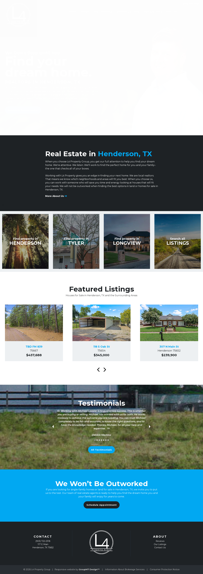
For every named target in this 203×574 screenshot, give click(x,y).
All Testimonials (101, 449)
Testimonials (96, 12)
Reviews (160, 541)
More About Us (56, 196)
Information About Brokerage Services (124, 569)
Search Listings (121, 12)
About (77, 12)
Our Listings (146, 12)
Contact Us (160, 547)
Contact (165, 12)
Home (65, 12)
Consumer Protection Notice (165, 569)
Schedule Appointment (23, 110)
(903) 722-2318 (189, 12)
